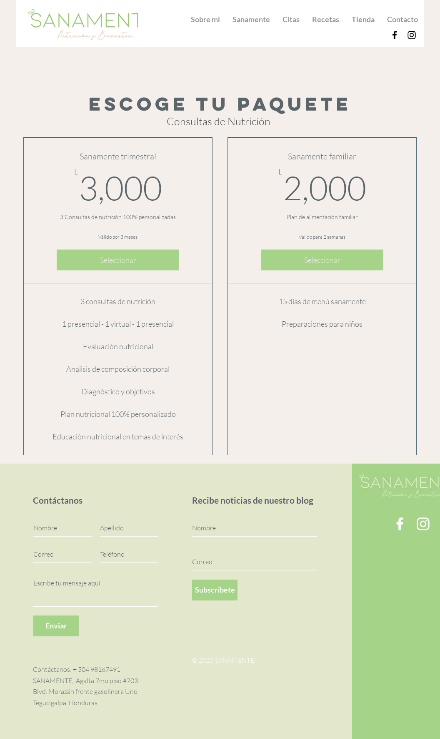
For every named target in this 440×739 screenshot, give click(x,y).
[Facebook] (394, 35)
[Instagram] (411, 35)
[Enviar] (56, 625)
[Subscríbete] (215, 590)
